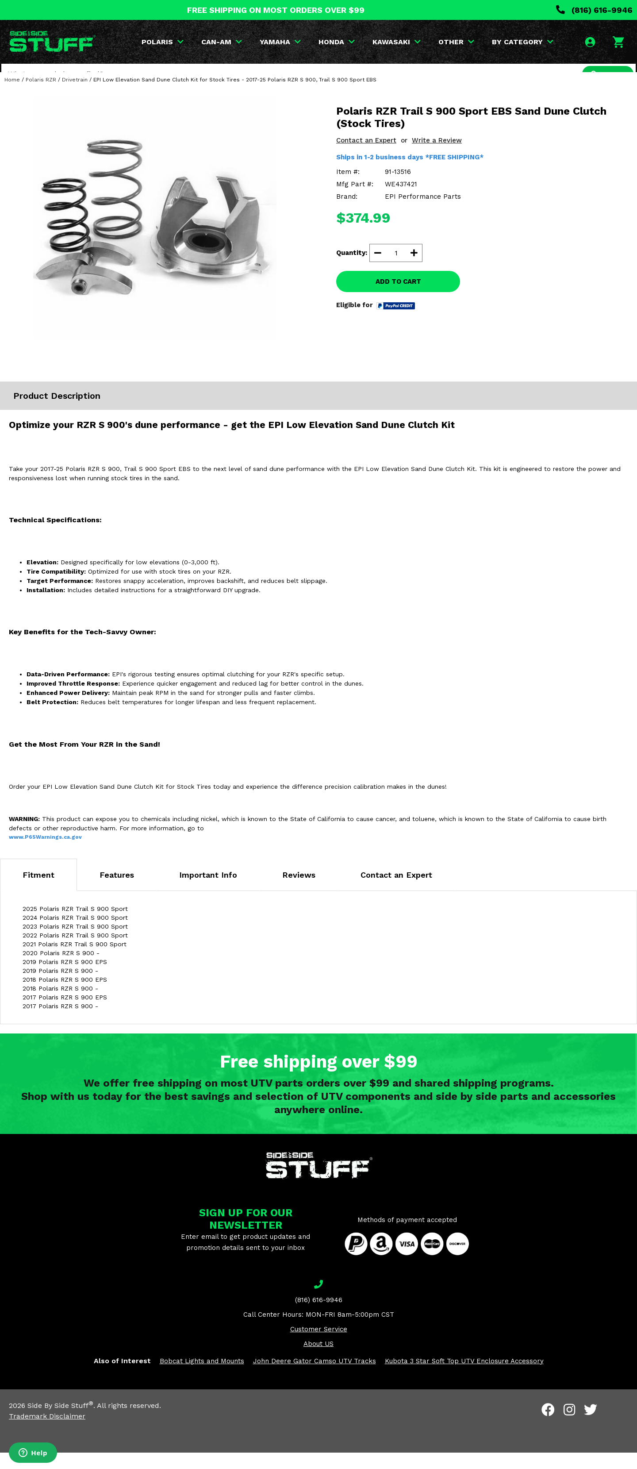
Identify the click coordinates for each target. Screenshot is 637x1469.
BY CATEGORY (524, 42)
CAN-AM (223, 42)
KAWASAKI (398, 42)
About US (318, 1360)
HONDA (338, 42)
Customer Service (318, 1345)
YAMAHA (282, 42)
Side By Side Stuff (60, 1422)
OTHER (458, 42)
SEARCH (605, 73)
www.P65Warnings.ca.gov (45, 853)
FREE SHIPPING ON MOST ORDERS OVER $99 (276, 10)
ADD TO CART (398, 298)
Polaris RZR (41, 96)
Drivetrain (75, 96)
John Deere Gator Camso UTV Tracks (314, 1377)
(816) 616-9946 (594, 10)
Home (12, 96)
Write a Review (437, 157)
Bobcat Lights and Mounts (202, 1377)
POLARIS (164, 42)
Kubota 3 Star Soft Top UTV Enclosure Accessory (464, 1377)
